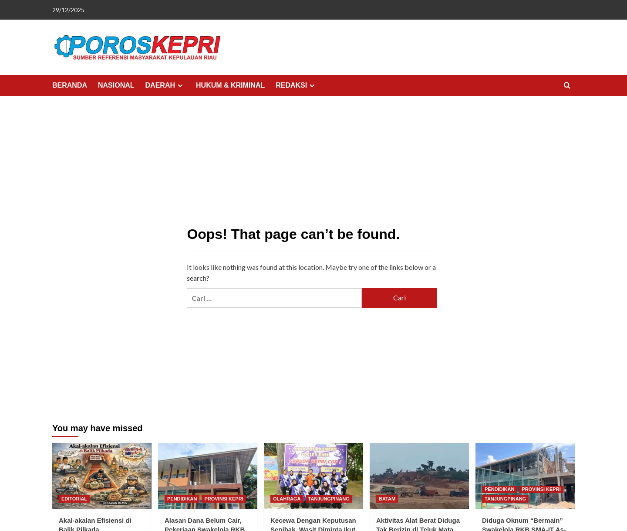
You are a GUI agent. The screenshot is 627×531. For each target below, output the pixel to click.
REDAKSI (296, 85)
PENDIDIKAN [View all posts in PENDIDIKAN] (182, 498)
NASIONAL (116, 85)
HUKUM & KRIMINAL (230, 85)
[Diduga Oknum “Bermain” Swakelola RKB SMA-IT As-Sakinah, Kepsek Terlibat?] (525, 476)
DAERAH (165, 85)
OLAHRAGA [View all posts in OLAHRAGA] (287, 498)
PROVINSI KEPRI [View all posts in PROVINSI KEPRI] (223, 498)
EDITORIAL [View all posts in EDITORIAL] (74, 498)
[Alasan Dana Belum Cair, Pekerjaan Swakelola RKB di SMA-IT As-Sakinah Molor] (207, 476)
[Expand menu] (180, 85)
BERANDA (69, 85)
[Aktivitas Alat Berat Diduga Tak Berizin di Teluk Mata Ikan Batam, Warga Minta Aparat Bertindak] (419, 476)
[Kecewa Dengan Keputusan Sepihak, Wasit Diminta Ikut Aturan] (313, 476)
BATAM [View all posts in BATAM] (387, 498)
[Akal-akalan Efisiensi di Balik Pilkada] (102, 476)
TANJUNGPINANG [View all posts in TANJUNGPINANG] (329, 498)
